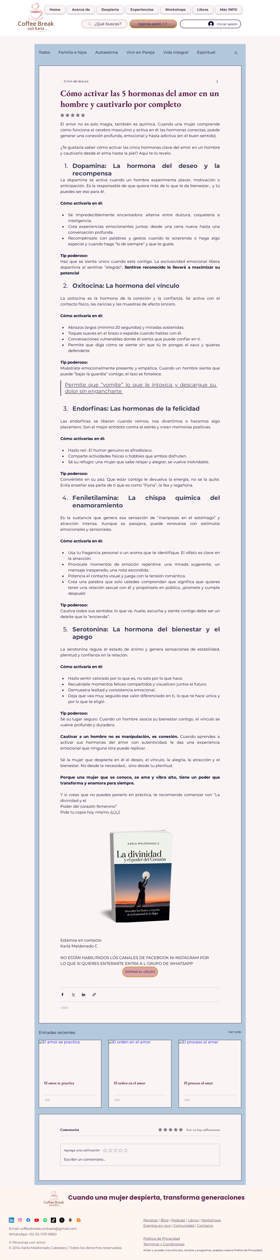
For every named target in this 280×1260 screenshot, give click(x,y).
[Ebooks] (78, 1220)
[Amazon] (70, 1220)
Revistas (150, 1220)
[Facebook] (28, 1220)
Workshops (211, 1220)
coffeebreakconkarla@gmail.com (48, 1229)
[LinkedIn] (11, 1220)
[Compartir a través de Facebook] (62, 994)
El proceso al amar (198, 1082)
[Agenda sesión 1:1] (153, 24)
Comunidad (184, 1226)
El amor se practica (59, 1082)
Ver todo (234, 1032)
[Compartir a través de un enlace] (94, 994)
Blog (165, 1220)
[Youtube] (36, 1220)
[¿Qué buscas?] (104, 24)
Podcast (178, 1220)
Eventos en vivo (157, 1226)
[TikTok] (53, 1220)
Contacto (205, 1226)
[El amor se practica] (70, 1057)
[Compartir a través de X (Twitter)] (73, 994)
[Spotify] (45, 1220)
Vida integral (175, 52)
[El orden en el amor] (140, 1057)
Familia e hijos (73, 52)
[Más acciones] (217, 81)
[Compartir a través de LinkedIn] (83, 994)
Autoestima (106, 52)
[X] (61, 1220)
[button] (236, 52)
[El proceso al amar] (210, 1057)
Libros (193, 1220)
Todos (44, 52)
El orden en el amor (129, 1082)
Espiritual (206, 52)
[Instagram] (19, 1220)
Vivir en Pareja (141, 52)
